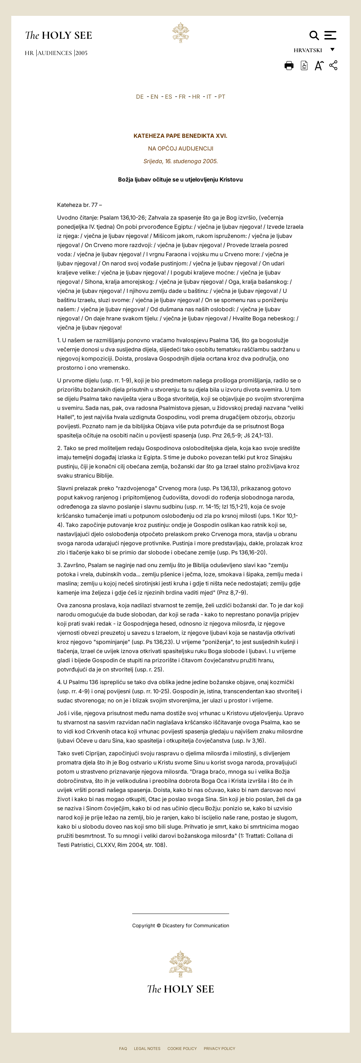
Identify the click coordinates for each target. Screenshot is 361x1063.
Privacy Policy (219, 1048)
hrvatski (309, 52)
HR (196, 96)
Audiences (55, 53)
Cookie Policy (182, 1048)
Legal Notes (147, 1048)
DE (140, 96)
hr (30, 53)
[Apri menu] (329, 35)
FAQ (123, 1048)
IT (209, 96)
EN (154, 96)
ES (168, 96)
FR (182, 96)
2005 (81, 53)
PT (221, 96)
